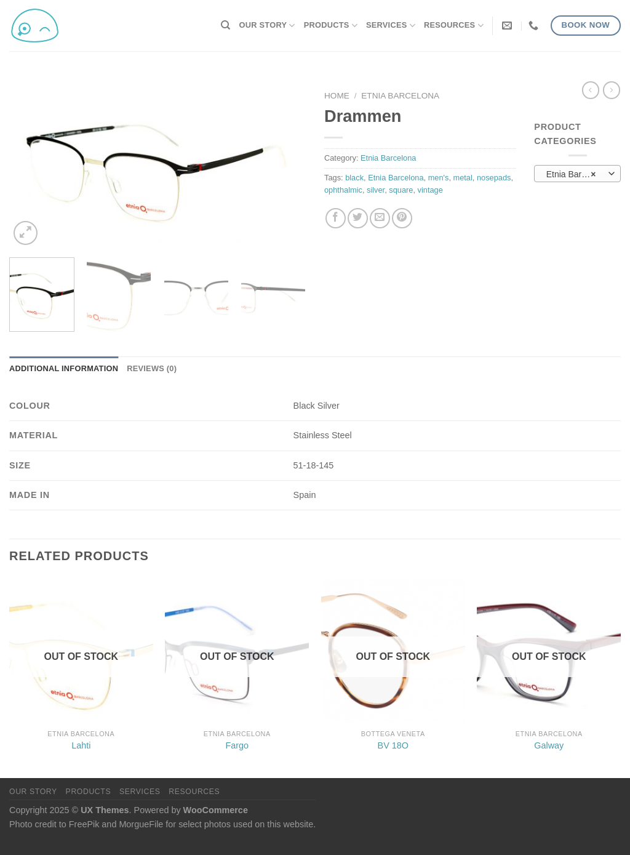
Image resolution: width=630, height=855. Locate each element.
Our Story (267, 25)
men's (438, 177)
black (354, 177)
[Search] (225, 25)
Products (330, 25)
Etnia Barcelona (400, 95)
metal (462, 177)
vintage (430, 190)
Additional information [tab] (63, 368)
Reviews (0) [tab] (152, 368)
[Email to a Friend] (380, 218)
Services (390, 25)
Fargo (237, 745)
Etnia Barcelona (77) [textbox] (577, 174)
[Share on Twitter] (358, 218)
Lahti (80, 745)
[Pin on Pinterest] (402, 218)
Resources (454, 25)
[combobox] (577, 173)
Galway (549, 745)
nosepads (494, 177)
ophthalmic (343, 190)
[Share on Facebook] (335, 218)
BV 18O (393, 745)
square (401, 190)
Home (336, 95)
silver (376, 190)
